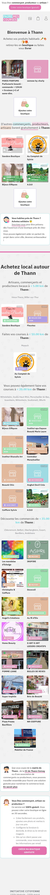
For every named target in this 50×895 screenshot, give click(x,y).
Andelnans (30, 533)
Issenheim (9, 400)
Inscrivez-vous (19, 224)
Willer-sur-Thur (31, 297)
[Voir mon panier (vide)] (38, 18)
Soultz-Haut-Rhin (21, 397)
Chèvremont (10, 530)
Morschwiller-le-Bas (39, 397)
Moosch (25, 345)
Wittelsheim (6, 397)
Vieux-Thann (17, 297)
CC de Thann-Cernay (35, 771)
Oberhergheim (31, 530)
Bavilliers (19, 533)
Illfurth (42, 400)
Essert (42, 530)
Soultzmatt (33, 400)
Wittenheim (21, 400)
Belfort (20, 530)
